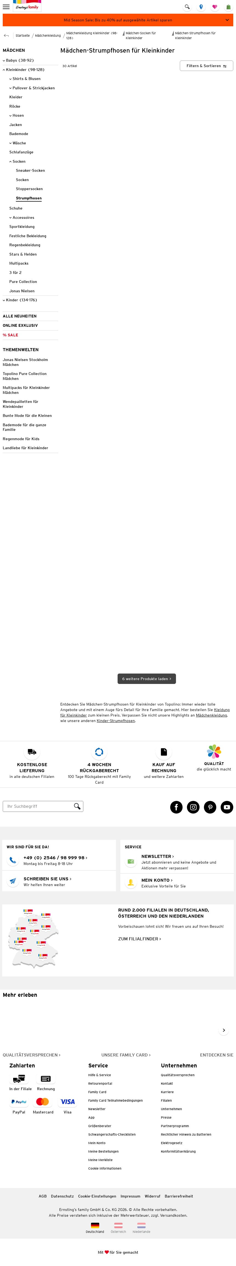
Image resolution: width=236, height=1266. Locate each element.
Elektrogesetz (171, 1143)
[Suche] (37, 806)
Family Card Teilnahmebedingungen (115, 1100)
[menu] (7, 7)
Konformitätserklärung (178, 1151)
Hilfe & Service (99, 1075)
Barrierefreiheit (179, 1196)
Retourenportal (100, 1083)
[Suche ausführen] (77, 806)
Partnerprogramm (175, 1126)
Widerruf (152, 1196)
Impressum (130, 1196)
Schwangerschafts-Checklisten (112, 1134)
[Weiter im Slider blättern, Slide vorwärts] (223, 1030)
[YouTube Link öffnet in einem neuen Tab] (227, 807)
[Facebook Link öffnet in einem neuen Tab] (176, 807)
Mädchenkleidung (211, 715)
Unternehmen (171, 1109)
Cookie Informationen (104, 1168)
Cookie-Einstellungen (97, 1196)
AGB (43, 1196)
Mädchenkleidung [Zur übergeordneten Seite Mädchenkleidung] (48, 35)
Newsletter (97, 1109)
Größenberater (99, 1126)
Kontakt (167, 1083)
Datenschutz (62, 1196)
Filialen (166, 1100)
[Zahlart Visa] (67, 1105)
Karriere (167, 1092)
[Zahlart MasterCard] (43, 1105)
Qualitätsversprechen (178, 1075)
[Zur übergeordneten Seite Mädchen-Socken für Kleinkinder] (6, 35)
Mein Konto (97, 1143)
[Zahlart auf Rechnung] (45, 1082)
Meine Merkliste (100, 1160)
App (91, 1117)
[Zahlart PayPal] (19, 1105)
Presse (166, 1117)
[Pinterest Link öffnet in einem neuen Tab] (210, 807)
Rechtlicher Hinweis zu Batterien (186, 1134)
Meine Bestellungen (103, 1151)
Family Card (97, 1092)
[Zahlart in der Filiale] (20, 1082)
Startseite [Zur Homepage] (23, 35)
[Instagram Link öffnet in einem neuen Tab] (193, 807)
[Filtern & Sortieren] (206, 66)
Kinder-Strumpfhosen (116, 720)
